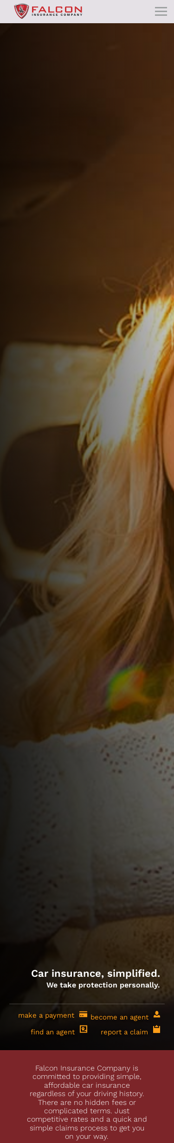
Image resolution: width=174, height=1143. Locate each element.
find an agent (59, 1030)
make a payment (52, 1014)
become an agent (125, 1015)
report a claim (130, 1030)
